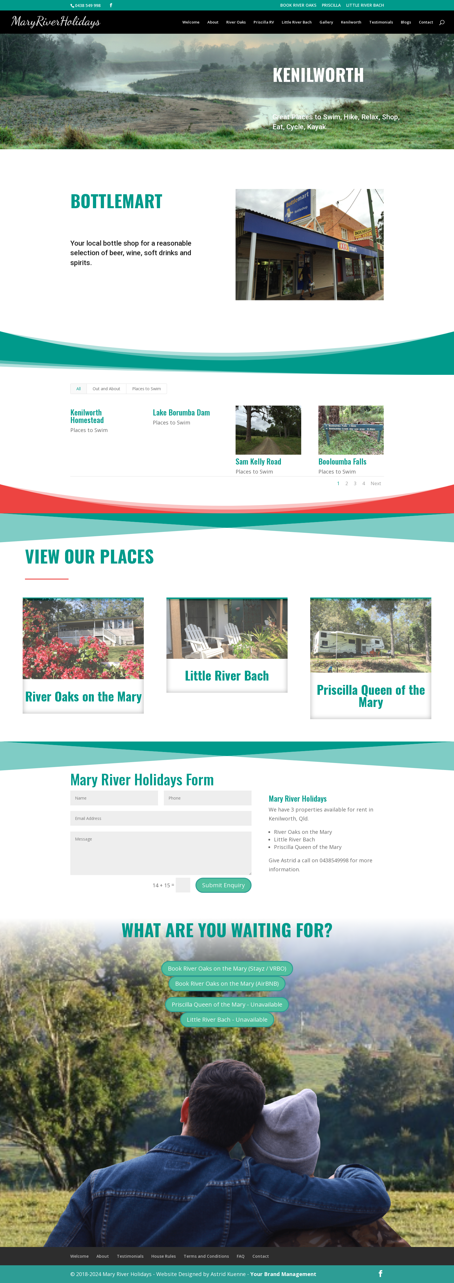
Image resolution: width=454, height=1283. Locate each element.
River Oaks (236, 22)
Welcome (191, 22)
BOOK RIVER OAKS (298, 5)
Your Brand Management (283, 1274)
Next (376, 483)
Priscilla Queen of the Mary (371, 695)
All (78, 388)
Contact (426, 22)
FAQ (241, 1256)
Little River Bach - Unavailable (227, 1019)
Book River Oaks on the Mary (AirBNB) (227, 983)
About (212, 22)
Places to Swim (146, 388)
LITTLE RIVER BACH (365, 5)
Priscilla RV (264, 22)
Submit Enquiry (223, 885)
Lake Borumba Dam (181, 412)
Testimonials (381, 22)
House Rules (163, 1256)
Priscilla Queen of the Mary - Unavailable (227, 1004)
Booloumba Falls (342, 461)
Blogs (406, 22)
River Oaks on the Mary (83, 696)
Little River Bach (297, 22)
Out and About (106, 388)
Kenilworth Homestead (86, 415)
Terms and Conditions (206, 1256)
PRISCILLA (331, 5)
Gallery (326, 22)
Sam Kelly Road (258, 461)
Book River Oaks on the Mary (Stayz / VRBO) (227, 968)
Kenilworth (351, 22)
